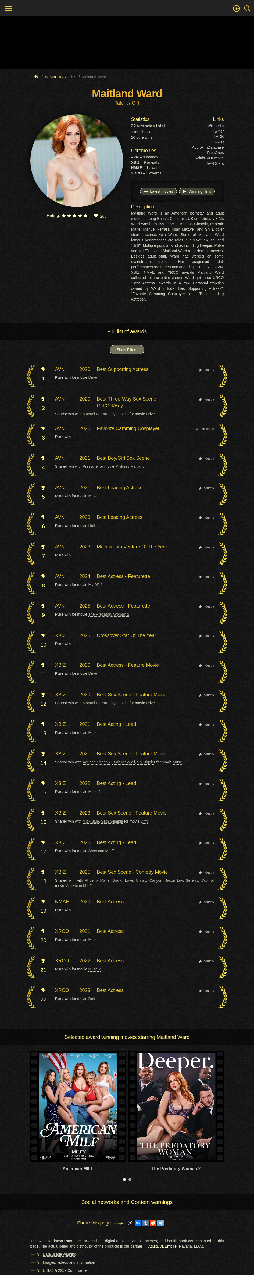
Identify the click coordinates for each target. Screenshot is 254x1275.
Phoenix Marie (97, 880)
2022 (85, 783)
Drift (91, 525)
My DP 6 (95, 585)
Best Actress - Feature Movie (128, 665)
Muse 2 (94, 792)
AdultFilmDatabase (208, 147)
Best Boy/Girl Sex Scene (123, 458)
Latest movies (158, 191)
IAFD (219, 142)
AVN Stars (215, 163)
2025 (85, 606)
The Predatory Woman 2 (108, 614)
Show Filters (127, 350)
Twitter (218, 131)
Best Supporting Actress (122, 369)
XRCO (62, 931)
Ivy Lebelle (119, 414)
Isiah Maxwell (123, 762)
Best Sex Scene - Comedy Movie (132, 872)
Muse (93, 496)
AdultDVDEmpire (209, 158)
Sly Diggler (146, 762)
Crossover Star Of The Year (126, 635)
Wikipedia (216, 126)
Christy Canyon (149, 880)
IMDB (219, 136)
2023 (85, 517)
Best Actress (110, 901)
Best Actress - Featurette (123, 576)
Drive (92, 377)
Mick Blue (91, 821)
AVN (60, 369)
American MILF (101, 851)
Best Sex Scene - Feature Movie (131, 694)
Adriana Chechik (96, 762)
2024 (85, 576)
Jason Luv (174, 880)
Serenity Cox (197, 880)
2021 (85, 458)
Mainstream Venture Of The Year (132, 546)
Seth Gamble (112, 821)
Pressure (90, 466)
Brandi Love (122, 880)
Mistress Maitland (130, 466)
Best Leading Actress (119, 487)
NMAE (62, 901)
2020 (85, 369)
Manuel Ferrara (96, 414)
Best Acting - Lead (116, 724)
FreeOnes (215, 153)
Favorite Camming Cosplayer (128, 428)
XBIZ (60, 635)
